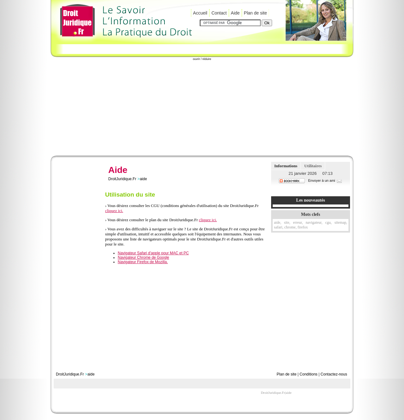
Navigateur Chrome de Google (143, 257)
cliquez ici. (114, 210)
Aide (235, 12)
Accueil (200, 12)
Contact (219, 12)
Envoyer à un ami (325, 180)
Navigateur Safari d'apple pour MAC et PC (153, 253)
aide (143, 179)
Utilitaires (313, 165)
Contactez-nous (334, 374)
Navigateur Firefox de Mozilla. (143, 262)
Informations (285, 165)
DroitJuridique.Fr (122, 179)
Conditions (309, 374)
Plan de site (255, 12)
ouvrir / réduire (202, 59)
